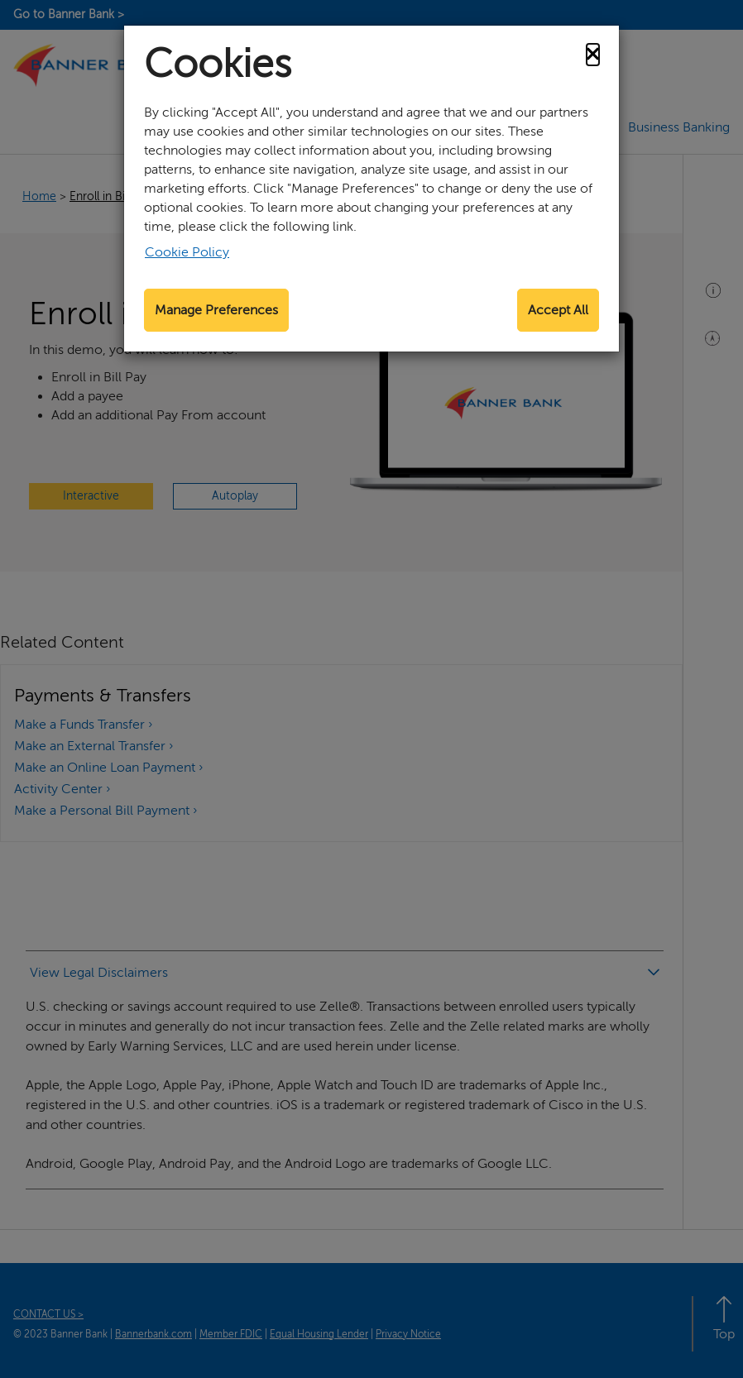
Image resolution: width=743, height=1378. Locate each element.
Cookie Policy (187, 252)
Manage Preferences (216, 310)
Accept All (558, 310)
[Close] (593, 54)
